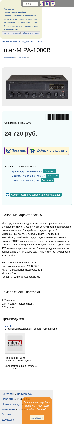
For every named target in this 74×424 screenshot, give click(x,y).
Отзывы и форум (9, 57)
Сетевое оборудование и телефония (20, 16)
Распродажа (16, 33)
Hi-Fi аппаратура (11, 29)
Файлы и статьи (22, 57)
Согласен (37, 417)
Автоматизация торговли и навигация (20, 19)
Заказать (16, 151)
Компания (8, 409)
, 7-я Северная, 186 (25, 180)
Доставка (8, 419)
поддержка (24, 394)
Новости (7, 399)
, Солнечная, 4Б (27, 171)
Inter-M (41, 41)
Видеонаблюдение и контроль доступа (21, 23)
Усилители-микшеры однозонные (18, 41)
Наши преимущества (15, 404)
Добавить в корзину (48, 151)
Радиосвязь (9, 9)
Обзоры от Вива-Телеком (31, 33)
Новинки (6, 33)
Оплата (7, 414)
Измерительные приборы (15, 12)
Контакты (8, 394)
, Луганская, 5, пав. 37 (28, 176)
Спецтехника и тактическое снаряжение (21, 26)
